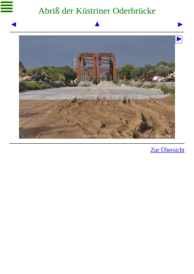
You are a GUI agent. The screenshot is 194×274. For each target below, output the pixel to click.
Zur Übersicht (167, 150)
